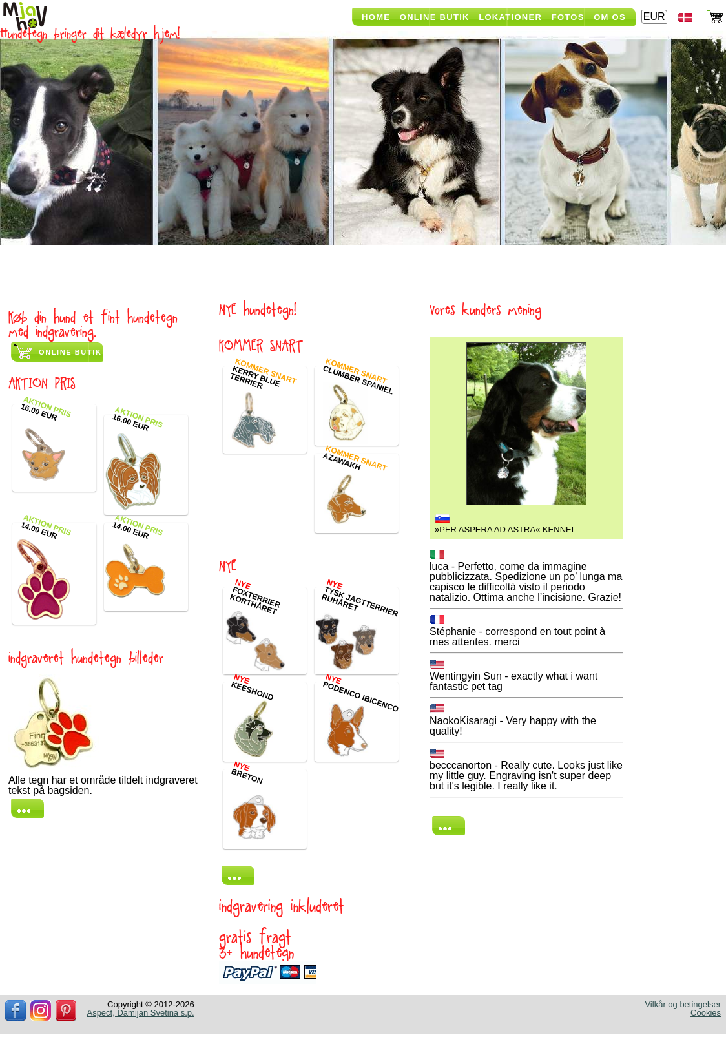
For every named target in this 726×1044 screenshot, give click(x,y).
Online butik (70, 352)
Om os (610, 17)
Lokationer (510, 17)
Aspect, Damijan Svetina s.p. (140, 1013)
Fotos (568, 17)
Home (376, 17)
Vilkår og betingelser (683, 1004)
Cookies (705, 1013)
